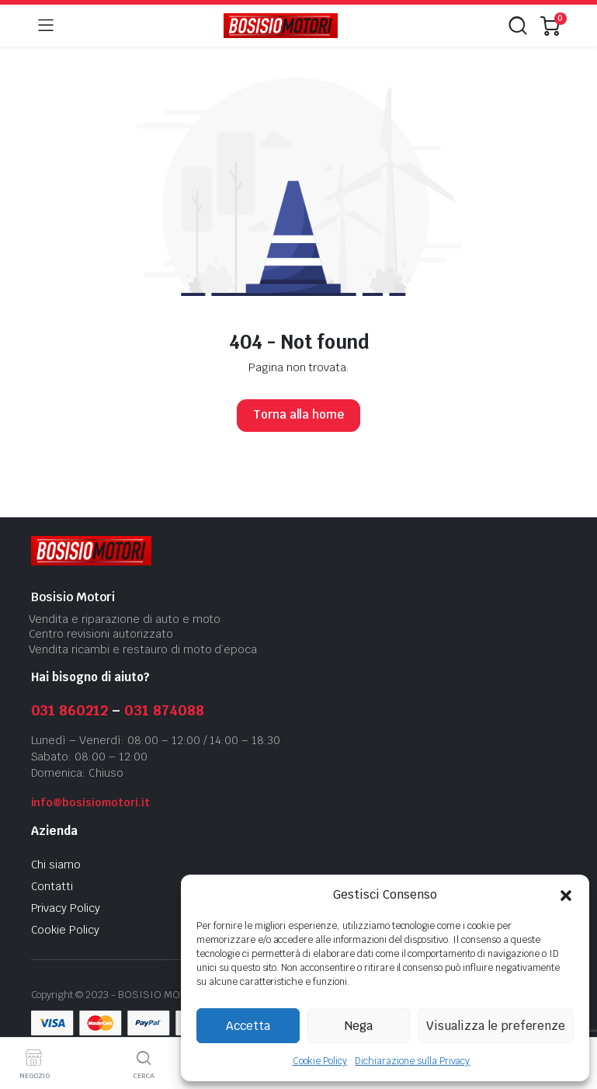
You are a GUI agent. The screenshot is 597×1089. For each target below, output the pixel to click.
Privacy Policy (66, 908)
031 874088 (164, 710)
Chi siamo (56, 865)
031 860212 (70, 710)
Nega (359, 1025)
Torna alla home (299, 414)
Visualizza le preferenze (495, 1025)
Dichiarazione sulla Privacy (412, 1061)
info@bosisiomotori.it (90, 802)
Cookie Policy (320, 1061)
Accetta (248, 1025)
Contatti (52, 886)
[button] (566, 895)
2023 (97, 994)
